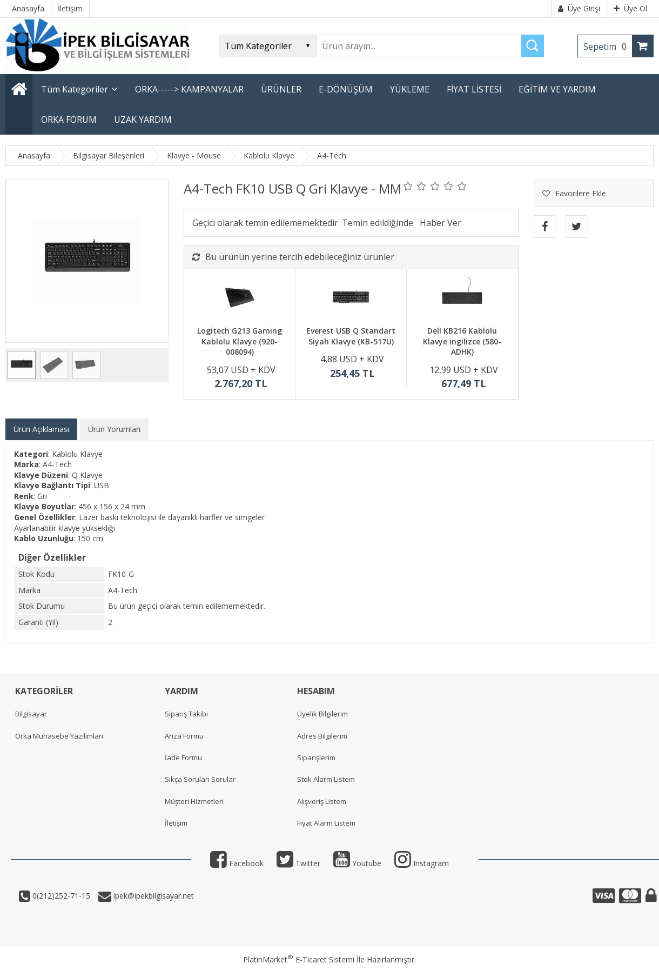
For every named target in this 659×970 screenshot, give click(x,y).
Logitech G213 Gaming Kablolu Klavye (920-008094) (239, 341)
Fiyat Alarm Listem (326, 823)
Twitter (298, 863)
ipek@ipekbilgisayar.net (152, 896)
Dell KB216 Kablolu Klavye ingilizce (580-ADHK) (462, 341)
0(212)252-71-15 (60, 896)
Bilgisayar (31, 714)
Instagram (421, 863)
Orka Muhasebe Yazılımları (59, 736)
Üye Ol (630, 8)
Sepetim (607, 46)
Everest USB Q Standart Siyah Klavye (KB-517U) (350, 336)
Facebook (237, 863)
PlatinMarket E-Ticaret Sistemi (298, 959)
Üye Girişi (579, 8)
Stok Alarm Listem (326, 779)
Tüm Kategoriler (74, 89)
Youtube (357, 863)
